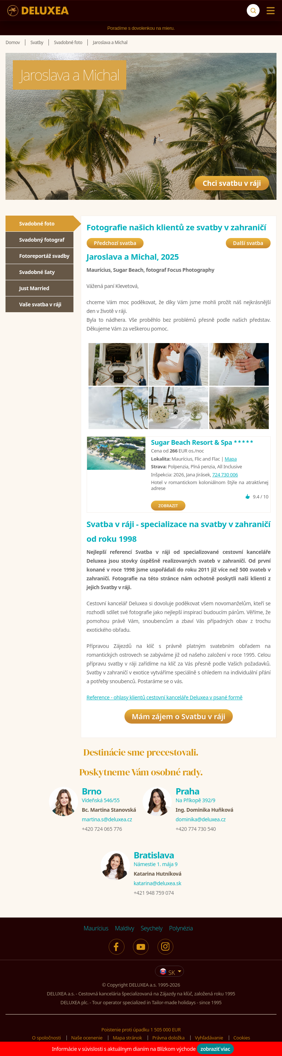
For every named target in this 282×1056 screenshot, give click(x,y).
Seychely (151, 928)
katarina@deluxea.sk (157, 883)
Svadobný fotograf (41, 239)
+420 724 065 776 (102, 828)
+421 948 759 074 (154, 892)
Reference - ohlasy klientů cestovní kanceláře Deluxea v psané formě (165, 697)
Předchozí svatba (115, 242)
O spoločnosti (46, 1037)
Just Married (34, 288)
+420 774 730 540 (196, 828)
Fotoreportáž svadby (44, 255)
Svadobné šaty (37, 271)
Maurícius (96, 928)
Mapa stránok (127, 1037)
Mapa (231, 458)
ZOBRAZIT (168, 505)
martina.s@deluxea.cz (107, 819)
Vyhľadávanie (209, 1037)
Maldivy (124, 928)
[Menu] (269, 10)
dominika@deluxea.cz (200, 819)
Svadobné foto (36, 223)
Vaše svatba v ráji (40, 304)
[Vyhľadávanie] (253, 10)
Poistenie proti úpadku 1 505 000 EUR (141, 1029)
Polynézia (181, 928)
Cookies (242, 1037)
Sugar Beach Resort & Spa (202, 442)
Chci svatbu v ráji (229, 181)
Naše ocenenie (86, 1037)
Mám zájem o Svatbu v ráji (178, 716)
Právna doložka (168, 1037)
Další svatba (248, 242)
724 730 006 (225, 474)
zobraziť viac (215, 1048)
